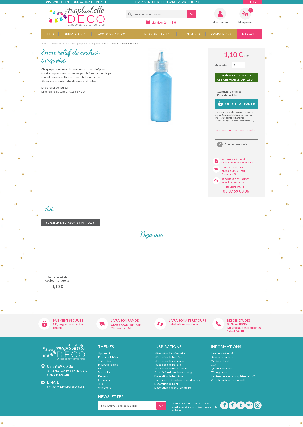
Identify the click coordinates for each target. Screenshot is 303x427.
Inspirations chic (108, 364)
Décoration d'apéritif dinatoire (172, 387)
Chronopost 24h (229, 174)
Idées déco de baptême (168, 357)
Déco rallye (104, 372)
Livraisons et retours (187, 320)
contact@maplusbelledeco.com (66, 386)
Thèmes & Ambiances (154, 34)
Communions (221, 34)
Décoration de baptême (168, 376)
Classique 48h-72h (233, 171)
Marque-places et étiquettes (87, 43)
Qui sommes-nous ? (223, 368)
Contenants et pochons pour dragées (177, 380)
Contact (99, 1)
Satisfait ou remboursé (232, 182)
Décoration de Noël (166, 383)
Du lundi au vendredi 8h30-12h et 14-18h (244, 329)
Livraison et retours (222, 357)
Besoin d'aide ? (236, 186)
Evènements (191, 34)
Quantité (221, 64)
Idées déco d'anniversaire (169, 353)
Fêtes (50, 34)
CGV (214, 364)
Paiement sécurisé (233, 159)
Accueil (45, 43)
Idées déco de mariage (168, 364)
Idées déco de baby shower (171, 368)
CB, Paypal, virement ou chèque (237, 162)
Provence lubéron (108, 357)
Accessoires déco (111, 34)
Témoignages (219, 372)
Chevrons (104, 380)
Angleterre (104, 387)
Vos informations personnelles (229, 380)
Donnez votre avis (236, 144)
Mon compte (220, 22)
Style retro (104, 360)
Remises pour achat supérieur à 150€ (233, 376)
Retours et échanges (235, 179)
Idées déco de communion (170, 360)
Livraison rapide (232, 167)
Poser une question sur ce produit (235, 130)
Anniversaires (75, 34)
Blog (252, 1)
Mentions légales (221, 360)
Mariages (249, 34)
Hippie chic (104, 353)
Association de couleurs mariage (173, 372)
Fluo (100, 383)
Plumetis (103, 376)
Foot (101, 368)
